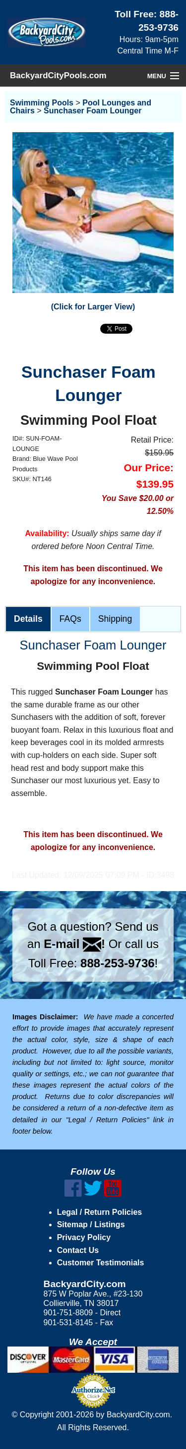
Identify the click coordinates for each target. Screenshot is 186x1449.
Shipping (115, 619)
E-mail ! (74, 943)
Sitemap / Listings (91, 1224)
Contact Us (78, 1250)
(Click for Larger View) (93, 306)
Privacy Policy (84, 1237)
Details (28, 619)
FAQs (70, 619)
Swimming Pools (41, 103)
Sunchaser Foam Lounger (92, 110)
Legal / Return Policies (99, 1212)
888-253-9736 (117, 963)
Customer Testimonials (100, 1262)
